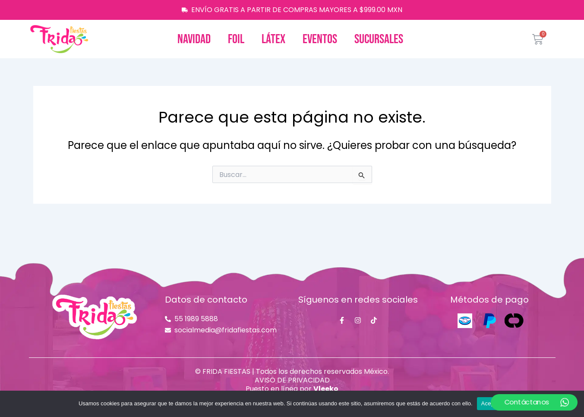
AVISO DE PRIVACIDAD (292, 380)
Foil (236, 39)
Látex (273, 39)
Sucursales (378, 39)
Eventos (320, 39)
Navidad (194, 39)
